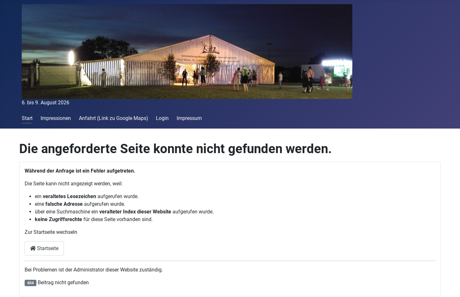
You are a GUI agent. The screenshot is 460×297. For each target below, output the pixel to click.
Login (162, 118)
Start (27, 118)
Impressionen (56, 118)
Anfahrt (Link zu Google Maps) (113, 118)
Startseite (44, 248)
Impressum (189, 118)
